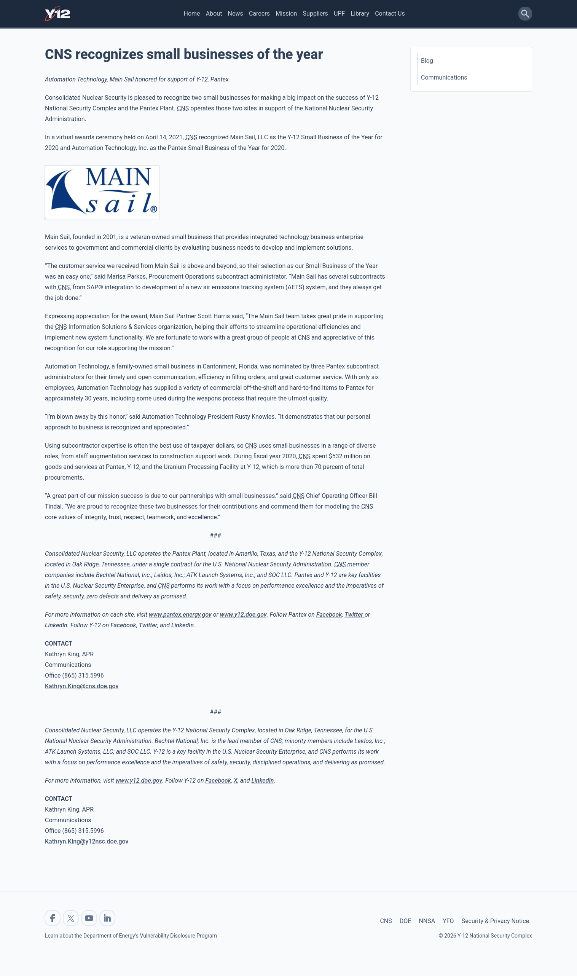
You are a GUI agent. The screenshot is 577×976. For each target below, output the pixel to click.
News (235, 13)
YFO (448, 921)
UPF (339, 13)
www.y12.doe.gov (243, 614)
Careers (259, 13)
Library (360, 13)
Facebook (329, 614)
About (214, 13)
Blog (427, 60)
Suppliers (315, 13)
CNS (386, 921)
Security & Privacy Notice (495, 921)
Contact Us (390, 13)
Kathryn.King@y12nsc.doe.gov (87, 841)
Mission (286, 13)
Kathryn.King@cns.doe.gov (81, 686)
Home (192, 13)
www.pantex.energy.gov (180, 614)
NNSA (427, 921)
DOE (405, 921)
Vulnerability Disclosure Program (178, 936)
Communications (444, 77)
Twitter (354, 614)
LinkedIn (56, 625)
